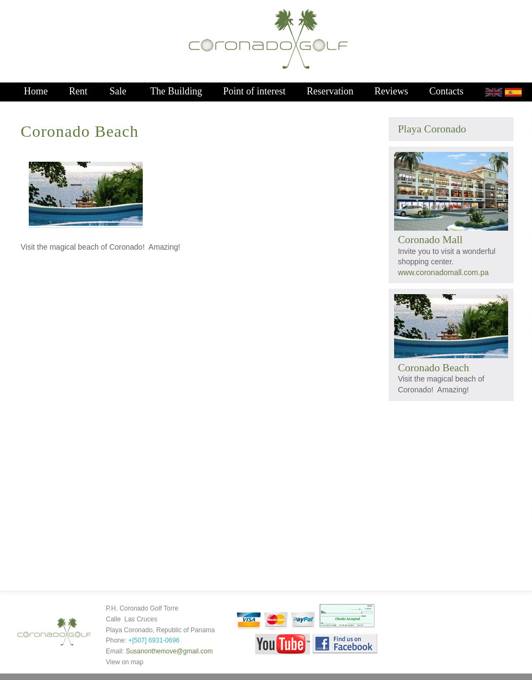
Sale (118, 91)
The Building (176, 91)
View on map (124, 662)
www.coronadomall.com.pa (443, 272)
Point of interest (254, 91)
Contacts (446, 91)
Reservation (330, 91)
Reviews (391, 91)
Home (36, 91)
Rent (78, 91)
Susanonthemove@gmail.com (169, 651)
